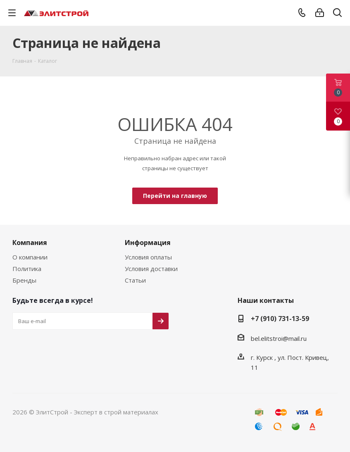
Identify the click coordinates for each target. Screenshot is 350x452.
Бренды (24, 280)
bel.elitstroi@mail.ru (279, 338)
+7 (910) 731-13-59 (280, 318)
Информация (148, 242)
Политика (26, 268)
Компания (29, 242)
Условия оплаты (148, 257)
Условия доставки (151, 268)
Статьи (135, 280)
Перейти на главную (175, 196)
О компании (30, 257)
